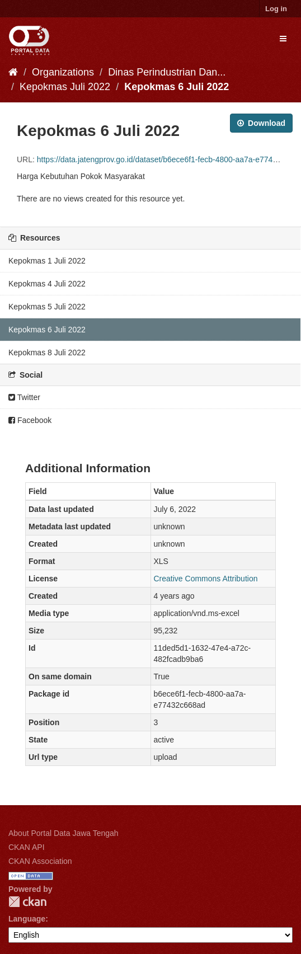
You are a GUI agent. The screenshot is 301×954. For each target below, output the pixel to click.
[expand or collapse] (283, 38)
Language (26, 918)
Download (261, 123)
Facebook (29, 420)
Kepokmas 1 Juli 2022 (47, 260)
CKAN (27, 902)
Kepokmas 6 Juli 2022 (176, 86)
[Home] (13, 72)
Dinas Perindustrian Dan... (166, 72)
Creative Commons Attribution (206, 578)
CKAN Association (40, 861)
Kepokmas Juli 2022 (65, 86)
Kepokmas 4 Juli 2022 (47, 283)
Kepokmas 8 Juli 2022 (47, 352)
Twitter (24, 397)
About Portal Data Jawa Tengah (63, 833)
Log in (276, 8)
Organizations (63, 72)
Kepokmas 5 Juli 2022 (47, 306)
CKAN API (26, 847)
